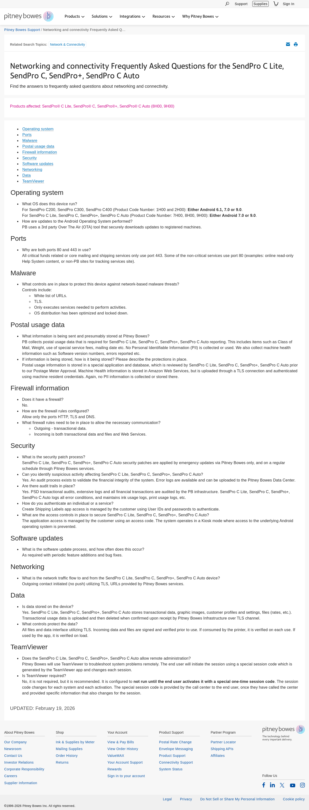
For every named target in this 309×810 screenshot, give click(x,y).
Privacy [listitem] (186, 799)
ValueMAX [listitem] (115, 756)
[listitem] (263, 785)
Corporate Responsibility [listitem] (24, 769)
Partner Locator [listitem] (223, 742)
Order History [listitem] (67, 756)
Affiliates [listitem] (218, 756)
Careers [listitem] (10, 776)
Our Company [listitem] (15, 742)
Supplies (260, 4)
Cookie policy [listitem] (294, 799)
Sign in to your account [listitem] (126, 776)
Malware (29, 141)
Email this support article (288, 44)
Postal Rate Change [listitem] (175, 742)
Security (29, 158)
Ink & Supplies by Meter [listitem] (75, 742)
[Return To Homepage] (28, 16)
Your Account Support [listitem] (125, 762)
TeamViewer (33, 181)
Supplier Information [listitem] (20, 783)
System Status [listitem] (171, 769)
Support (241, 4)
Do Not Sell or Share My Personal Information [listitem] (237, 799)
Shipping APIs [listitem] (222, 749)
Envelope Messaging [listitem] (176, 749)
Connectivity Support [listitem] (176, 762)
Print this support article (296, 44)
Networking (32, 170)
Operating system (38, 129)
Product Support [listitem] (172, 756)
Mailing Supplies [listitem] (69, 749)
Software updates (38, 164)
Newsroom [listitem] (12, 749)
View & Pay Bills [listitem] (120, 742)
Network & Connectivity (67, 44)
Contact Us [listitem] (13, 756)
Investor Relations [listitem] (19, 762)
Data (26, 175)
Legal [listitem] (167, 799)
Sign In (289, 4)
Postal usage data (38, 146)
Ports (27, 135)
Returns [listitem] (62, 762)
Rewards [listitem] (114, 769)
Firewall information (39, 152)
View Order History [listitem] (122, 749)
